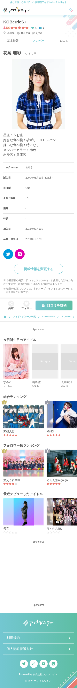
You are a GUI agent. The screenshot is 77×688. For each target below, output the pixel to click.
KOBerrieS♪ (14, 22)
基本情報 (13, 40)
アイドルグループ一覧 (24, 316)
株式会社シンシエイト (45, 674)
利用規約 (13, 638)
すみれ (7, 382)
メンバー (38, 40)
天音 (6, 528)
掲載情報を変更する (38, 269)
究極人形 (9, 431)
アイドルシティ (42, 681)
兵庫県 (9, 33)
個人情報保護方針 (20, 649)
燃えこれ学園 (12, 480)
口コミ (64, 40)
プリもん (7, 386)
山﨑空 (36, 382)
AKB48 (35, 386)
